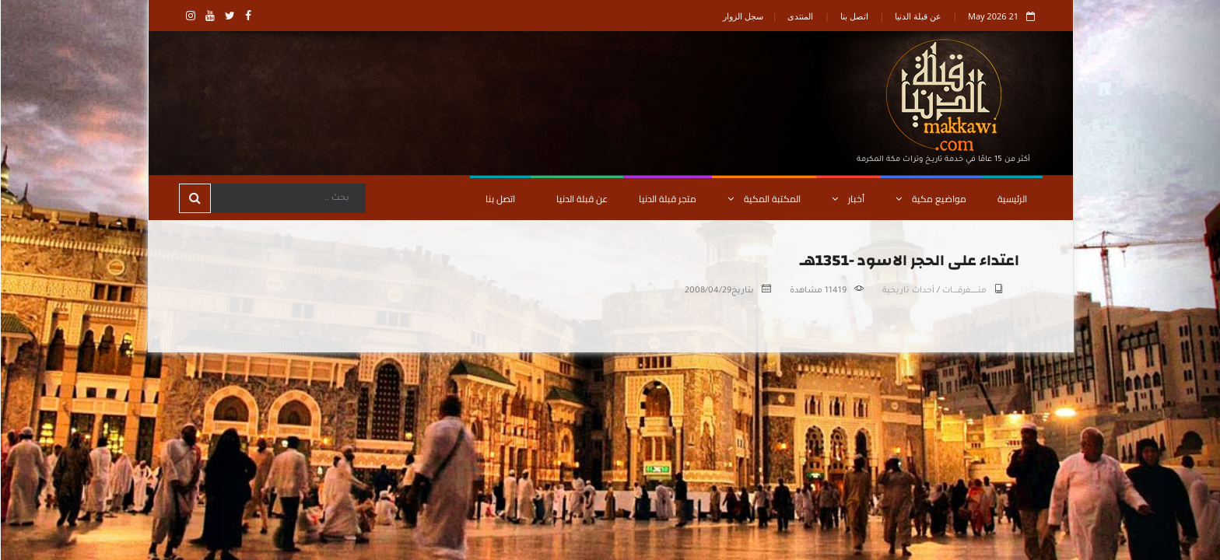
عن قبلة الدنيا (917, 16)
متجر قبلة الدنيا (667, 199)
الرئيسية (1011, 199)
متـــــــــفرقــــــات (963, 291)
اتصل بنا (854, 16)
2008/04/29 (707, 291)
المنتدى (799, 16)
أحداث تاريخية (908, 291)
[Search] (287, 198)
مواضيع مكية (930, 199)
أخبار (847, 199)
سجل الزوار (742, 16)
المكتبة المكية (763, 199)
